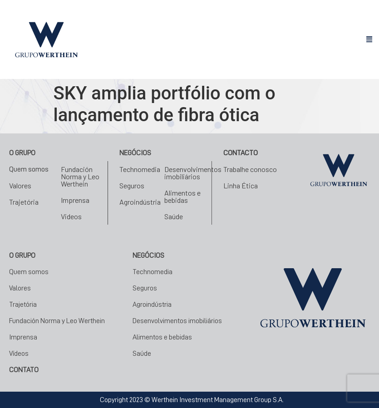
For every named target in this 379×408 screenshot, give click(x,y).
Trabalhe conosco (250, 169)
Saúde (173, 216)
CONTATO (24, 370)
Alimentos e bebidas (182, 196)
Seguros (131, 185)
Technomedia (139, 169)
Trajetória (24, 201)
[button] (369, 40)
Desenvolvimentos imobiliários (192, 173)
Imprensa (75, 200)
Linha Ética (240, 185)
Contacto (240, 153)
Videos (71, 216)
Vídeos (19, 353)
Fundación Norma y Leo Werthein (80, 176)
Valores (20, 185)
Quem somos (29, 169)
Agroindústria (140, 201)
